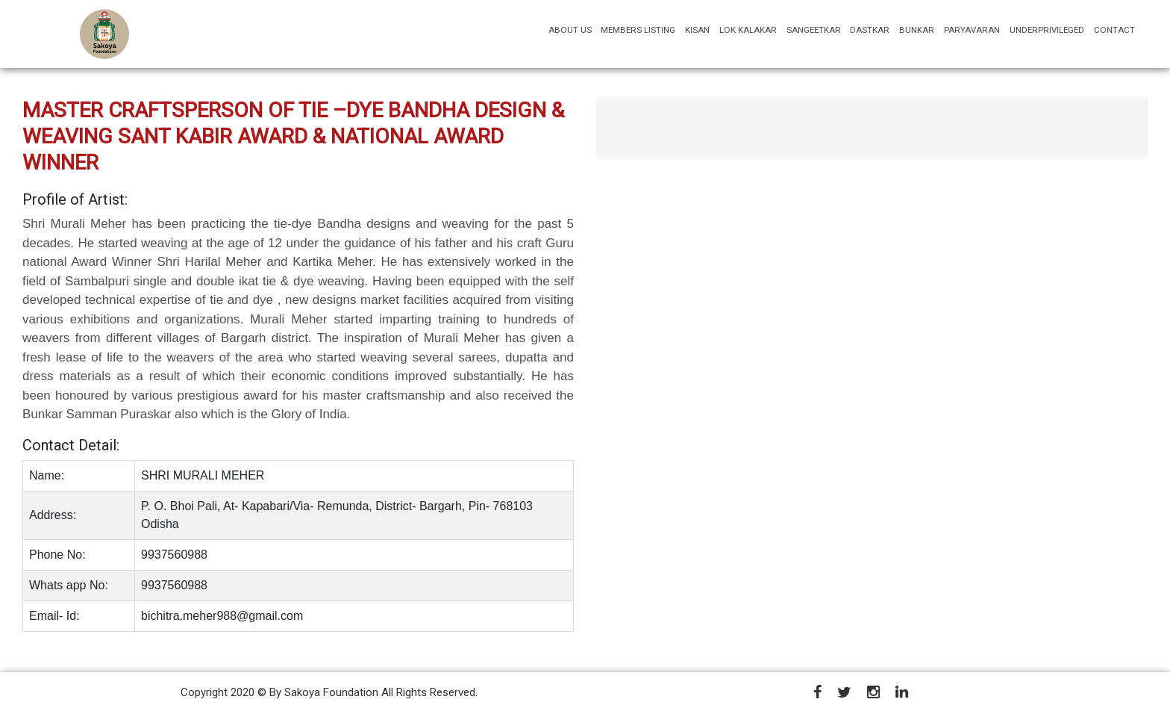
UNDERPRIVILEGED (1047, 30)
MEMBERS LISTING (638, 30)
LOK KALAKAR (748, 30)
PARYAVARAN (972, 30)
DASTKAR (869, 30)
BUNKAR (916, 30)
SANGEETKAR (813, 30)
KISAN (697, 30)
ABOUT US (572, 29)
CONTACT (1114, 30)
